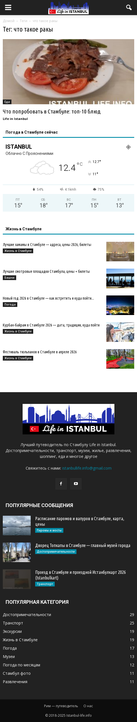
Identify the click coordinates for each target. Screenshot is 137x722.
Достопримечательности (56, 551)
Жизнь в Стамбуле (18, 251)
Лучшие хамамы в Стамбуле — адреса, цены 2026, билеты (47, 244)
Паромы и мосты (49, 530)
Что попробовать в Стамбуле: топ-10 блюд (51, 111)
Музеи (9, 656)
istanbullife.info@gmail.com (87, 468)
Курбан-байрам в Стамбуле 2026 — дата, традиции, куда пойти (51, 325)
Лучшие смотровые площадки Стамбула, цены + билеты (46, 271)
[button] (129, 7)
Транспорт (45, 584)
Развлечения (15, 681)
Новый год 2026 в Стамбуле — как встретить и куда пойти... (48, 298)
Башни (9, 278)
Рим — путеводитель (61, 706)
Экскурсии (12, 631)
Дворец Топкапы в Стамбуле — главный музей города (82, 545)
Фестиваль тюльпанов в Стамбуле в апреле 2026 (40, 352)
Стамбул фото (17, 673)
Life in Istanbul (15, 119)
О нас (88, 706)
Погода (10, 304)
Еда (7, 102)
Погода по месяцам (21, 664)
